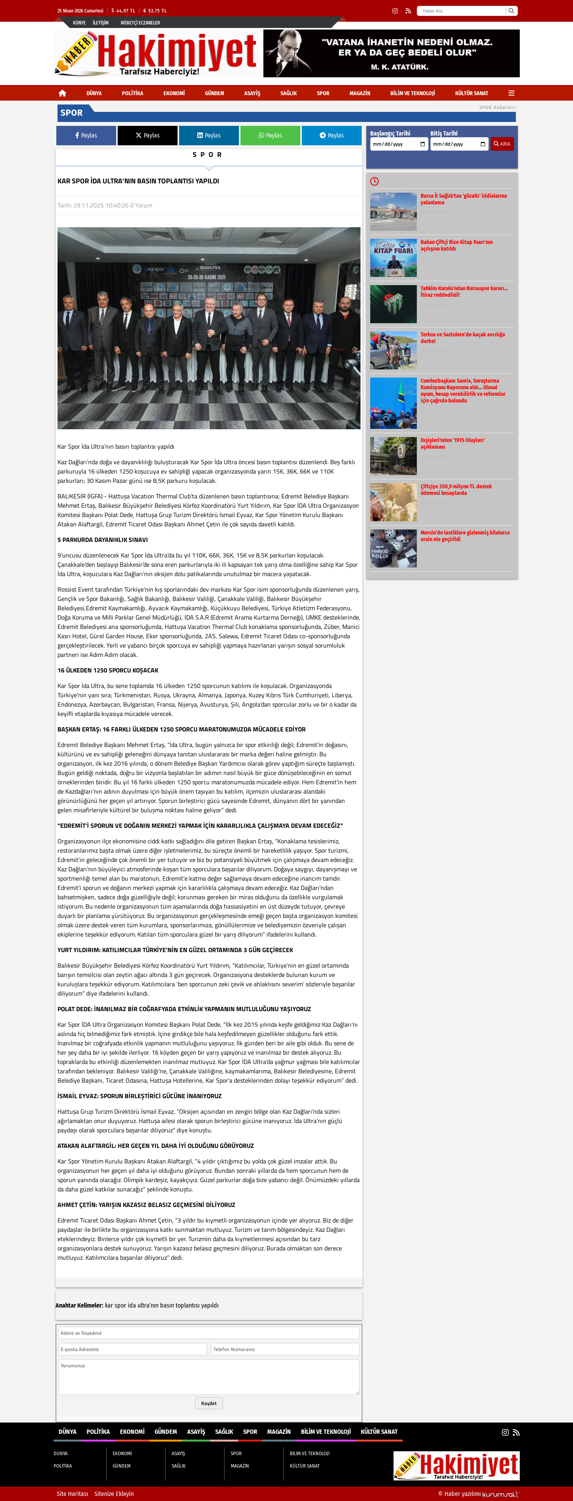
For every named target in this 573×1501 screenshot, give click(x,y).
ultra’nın (148, 1305)
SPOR (323, 93)
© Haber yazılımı (479, 1494)
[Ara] (511, 10)
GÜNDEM (214, 93)
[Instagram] (395, 11)
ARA (502, 144)
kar (109, 1305)
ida (132, 1305)
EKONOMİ (174, 93)
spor (120, 1305)
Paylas (86, 135)
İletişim (101, 23)
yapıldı (210, 1305)
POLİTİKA (132, 93)
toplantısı (188, 1305)
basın (167, 1305)
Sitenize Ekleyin (114, 1494)
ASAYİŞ (252, 93)
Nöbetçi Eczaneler (140, 23)
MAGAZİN (360, 93)
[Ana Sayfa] (62, 93)
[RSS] (408, 11)
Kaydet (209, 1403)
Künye (79, 23)
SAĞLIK (288, 93)
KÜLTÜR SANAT (471, 93)
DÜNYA (94, 93)
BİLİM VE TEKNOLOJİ (412, 93)
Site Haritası (72, 1494)
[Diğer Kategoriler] (511, 93)
